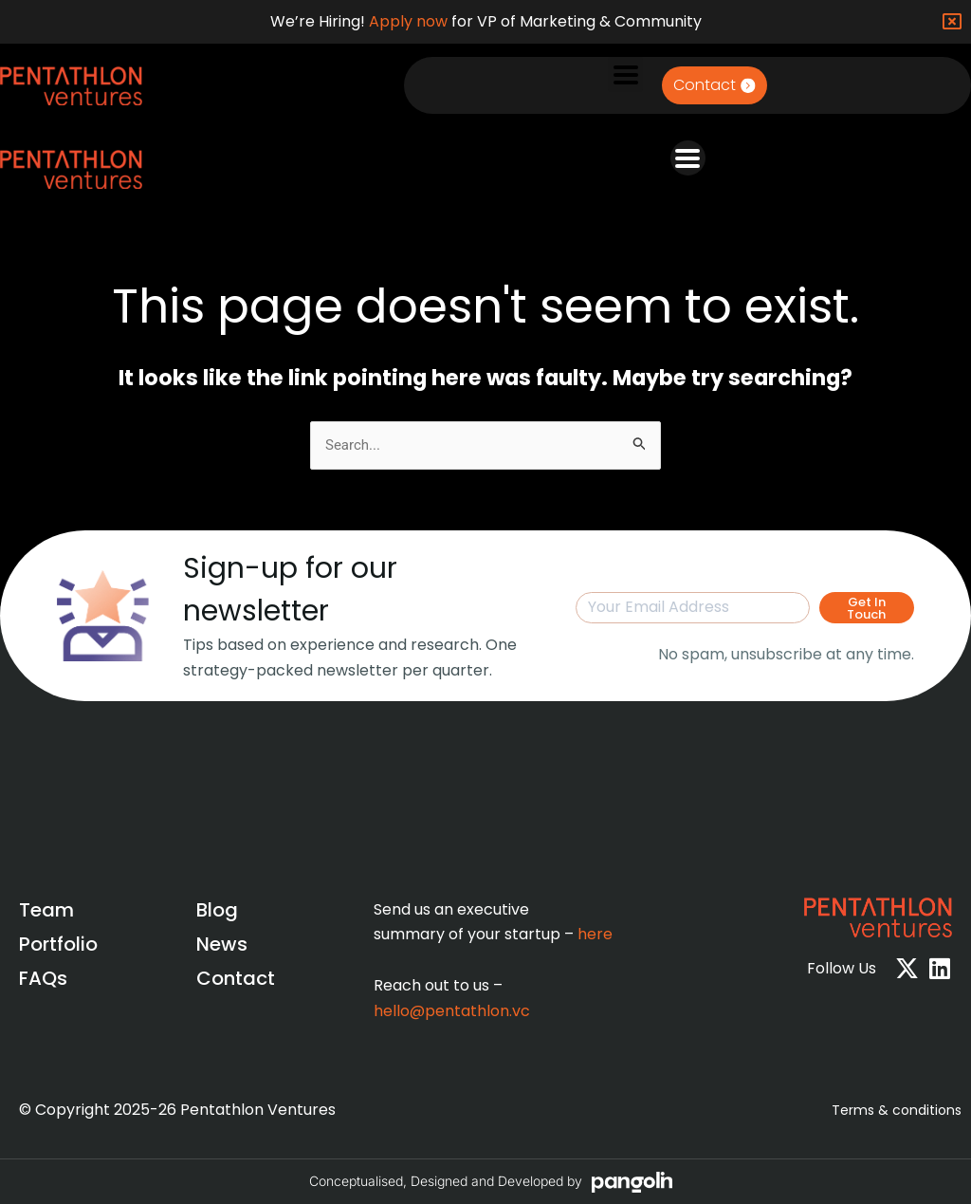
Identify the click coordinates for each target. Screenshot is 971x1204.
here (595, 934)
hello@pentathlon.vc (452, 1011)
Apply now (408, 21)
